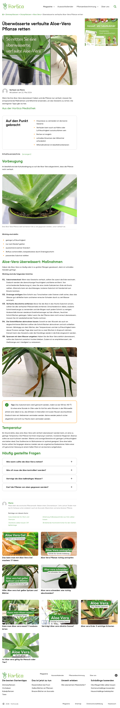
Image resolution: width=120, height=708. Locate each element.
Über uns (105, 6)
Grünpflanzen (25, 14)
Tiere (4, 694)
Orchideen (6, 688)
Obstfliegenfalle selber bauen (103, 685)
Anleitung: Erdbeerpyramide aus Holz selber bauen (58, 518)
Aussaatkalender (65, 6)
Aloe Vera (37, 14)
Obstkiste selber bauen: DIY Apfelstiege (18, 524)
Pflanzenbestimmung (86, 6)
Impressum (112, 704)
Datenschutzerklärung (95, 704)
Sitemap (78, 704)
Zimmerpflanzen (11, 14)
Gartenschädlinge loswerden (103, 688)
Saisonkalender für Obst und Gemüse (18, 518)
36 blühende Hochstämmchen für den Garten (59, 523)
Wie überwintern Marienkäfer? (73, 685)
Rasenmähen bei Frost (41, 685)
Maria (10, 503)
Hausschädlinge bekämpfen (102, 691)
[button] (54, 6)
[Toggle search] (115, 6)
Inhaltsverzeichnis (16, 154)
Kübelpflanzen (8, 691)
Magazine (66, 704)
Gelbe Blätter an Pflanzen (42, 688)
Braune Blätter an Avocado (43, 691)
